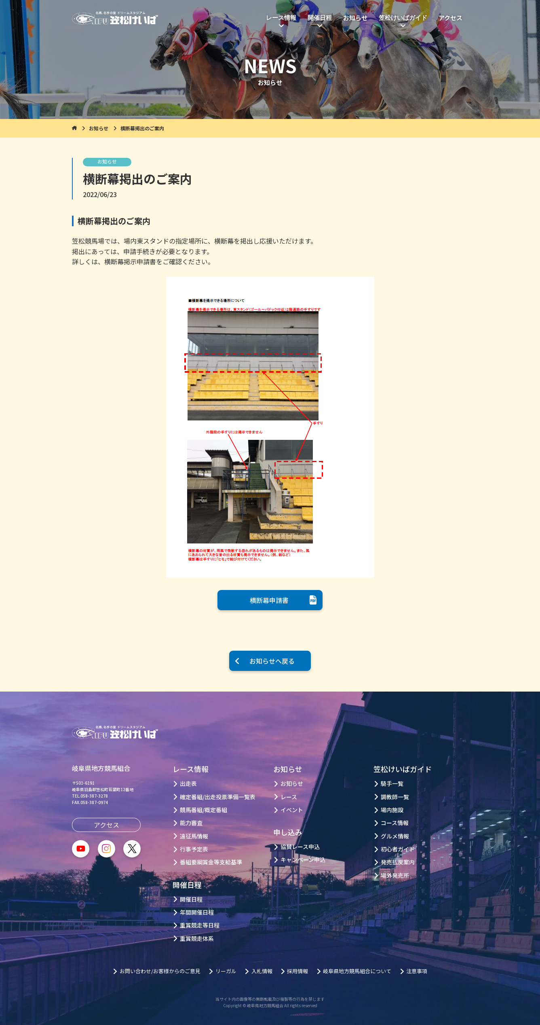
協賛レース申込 (300, 847)
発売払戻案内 (398, 862)
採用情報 (297, 971)
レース (289, 797)
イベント (292, 810)
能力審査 (191, 823)
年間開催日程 (197, 912)
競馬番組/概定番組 (203, 810)
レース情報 (281, 18)
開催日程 (320, 18)
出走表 (188, 783)
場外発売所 (395, 875)
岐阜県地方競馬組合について (357, 971)
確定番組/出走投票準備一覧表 (217, 797)
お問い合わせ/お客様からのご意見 (160, 971)
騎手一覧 (392, 783)
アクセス (450, 18)
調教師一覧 (395, 797)
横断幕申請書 (269, 600)
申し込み (287, 832)
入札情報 (261, 971)
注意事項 (416, 971)
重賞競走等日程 (199, 925)
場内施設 (392, 810)
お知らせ (355, 18)
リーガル (225, 971)
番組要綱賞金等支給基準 (211, 862)
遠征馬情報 (194, 836)
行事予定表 (194, 849)
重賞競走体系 (197, 938)
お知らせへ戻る (272, 661)
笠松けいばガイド (403, 18)
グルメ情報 (395, 836)
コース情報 (395, 823)
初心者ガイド (398, 849)
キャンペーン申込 (303, 860)
